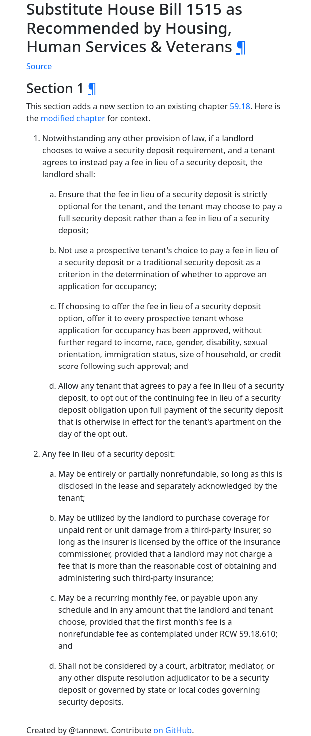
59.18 (240, 106)
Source (39, 66)
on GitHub (173, 730)
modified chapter (73, 118)
